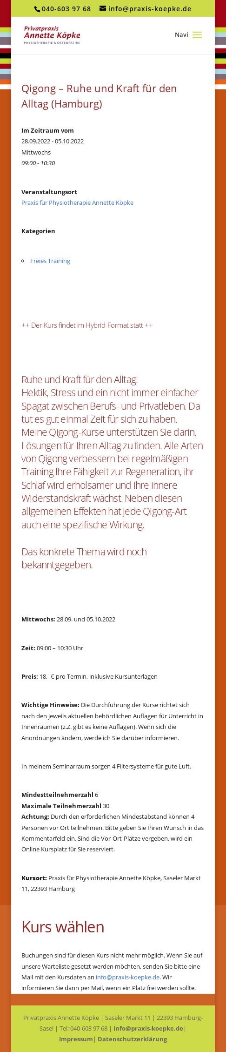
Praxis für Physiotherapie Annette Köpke (77, 202)
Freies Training (50, 260)
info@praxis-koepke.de (128, 977)
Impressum (76, 1039)
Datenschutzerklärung (132, 1039)
